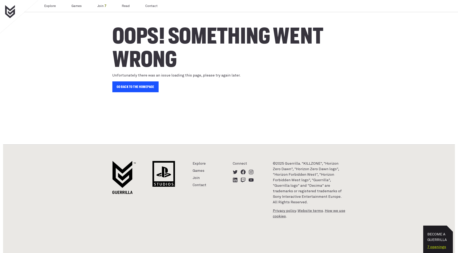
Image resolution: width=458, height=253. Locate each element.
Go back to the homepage (135, 87)
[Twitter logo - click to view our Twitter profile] (235, 172)
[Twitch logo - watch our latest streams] (243, 180)
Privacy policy (284, 211)
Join (101, 5)
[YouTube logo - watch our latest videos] (251, 180)
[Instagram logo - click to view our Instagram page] (251, 172)
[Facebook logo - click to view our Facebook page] (243, 172)
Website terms (310, 211)
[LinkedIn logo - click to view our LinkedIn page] (235, 180)
